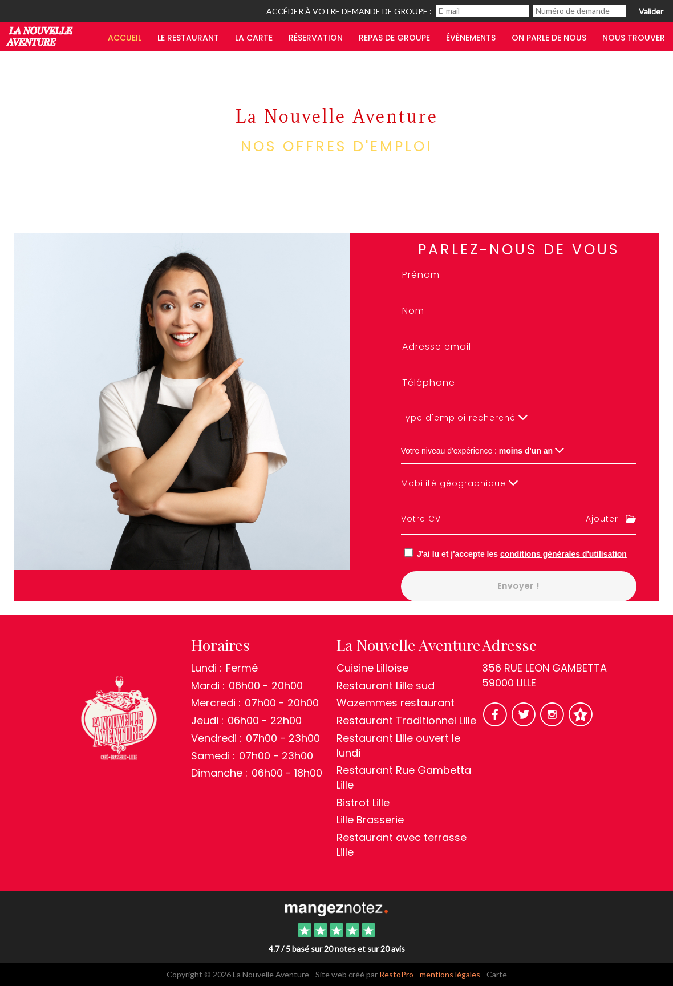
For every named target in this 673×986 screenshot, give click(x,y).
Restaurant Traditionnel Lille (406, 720)
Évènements (471, 37)
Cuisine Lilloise (372, 668)
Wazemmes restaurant (395, 703)
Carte (496, 974)
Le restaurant (188, 37)
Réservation (316, 37)
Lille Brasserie (370, 820)
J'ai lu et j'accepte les (522, 554)
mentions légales (450, 974)
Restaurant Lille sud (385, 685)
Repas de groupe (394, 37)
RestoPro (396, 974)
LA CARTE (254, 37)
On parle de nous (549, 37)
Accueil (124, 37)
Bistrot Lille (363, 802)
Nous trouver (633, 37)
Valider (651, 11)
